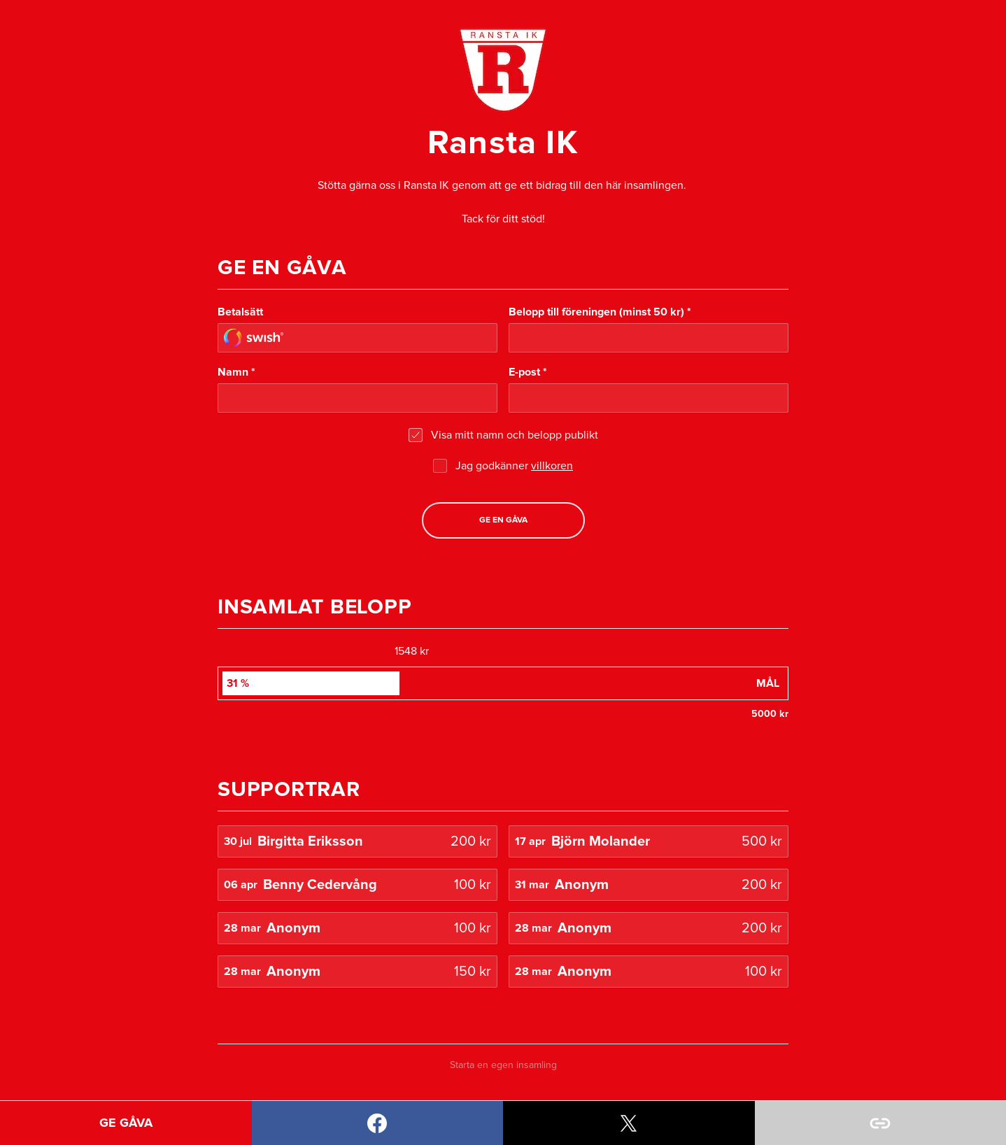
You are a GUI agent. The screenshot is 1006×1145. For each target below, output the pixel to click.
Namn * (236, 372)
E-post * (528, 372)
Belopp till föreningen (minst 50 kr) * (600, 312)
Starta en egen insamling (503, 1065)
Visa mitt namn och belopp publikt (514, 435)
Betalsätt (240, 312)
